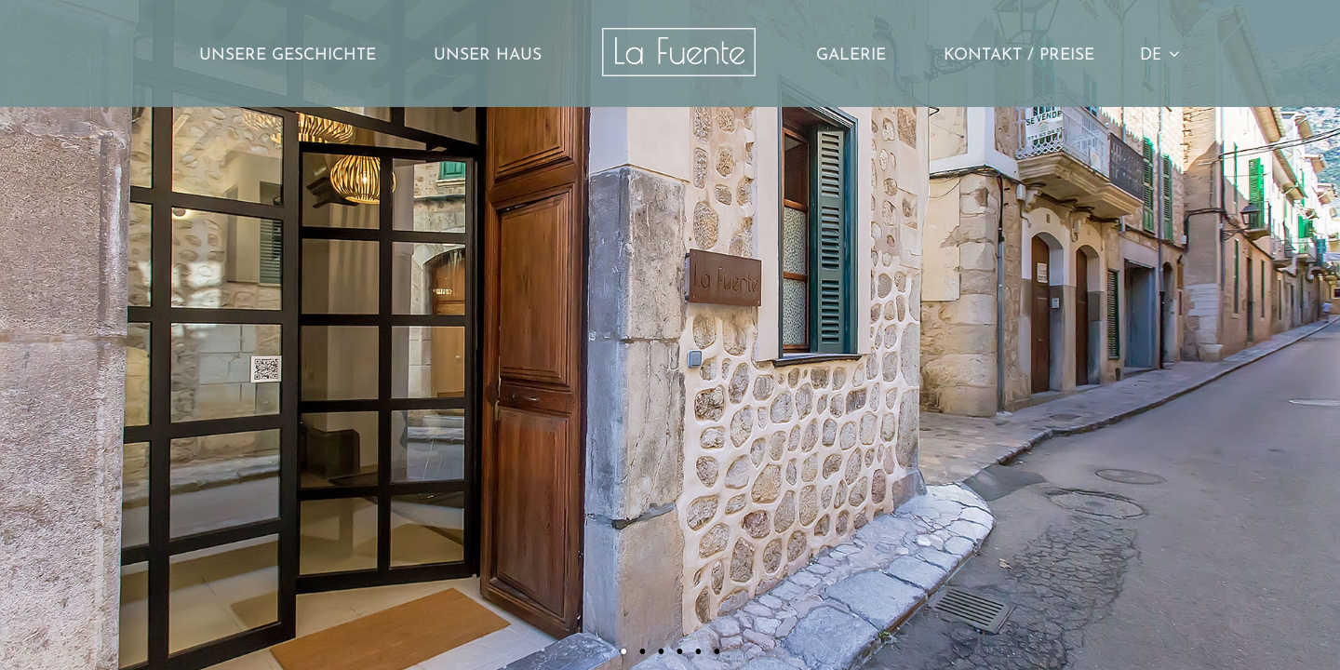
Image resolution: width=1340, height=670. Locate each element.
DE (1159, 53)
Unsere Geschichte (287, 55)
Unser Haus (488, 55)
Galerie (851, 55)
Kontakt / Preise (1019, 55)
